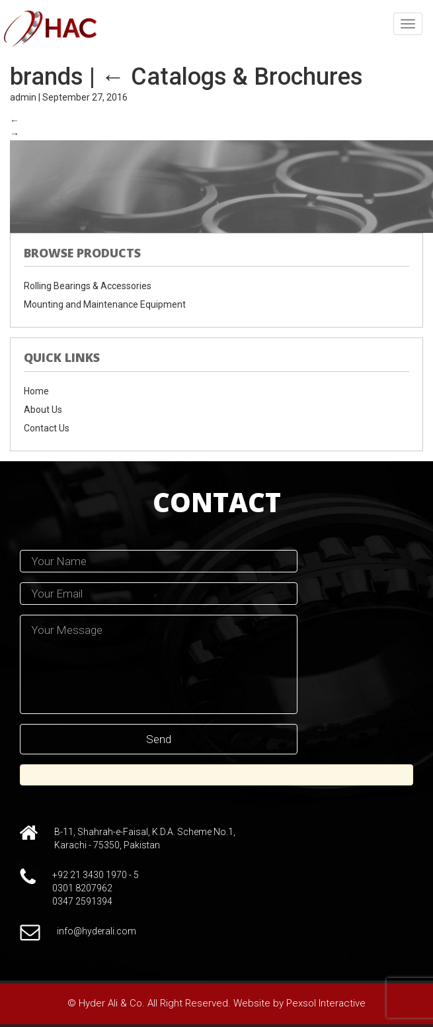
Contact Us (46, 428)
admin (23, 97)
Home (36, 391)
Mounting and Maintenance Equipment (105, 304)
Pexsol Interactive (326, 1003)
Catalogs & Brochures (232, 77)
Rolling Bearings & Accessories (87, 286)
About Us (43, 409)
